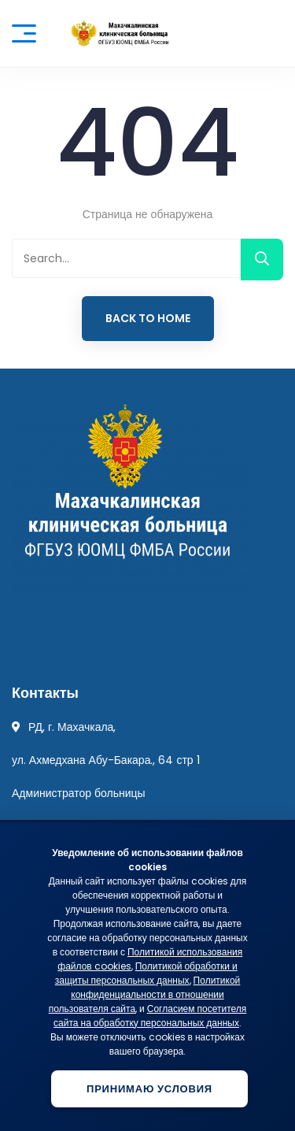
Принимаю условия (149, 1088)
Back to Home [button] (147, 318)
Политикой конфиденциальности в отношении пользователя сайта (145, 994)
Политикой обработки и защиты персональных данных (146, 973)
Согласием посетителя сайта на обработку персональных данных (149, 1015)
